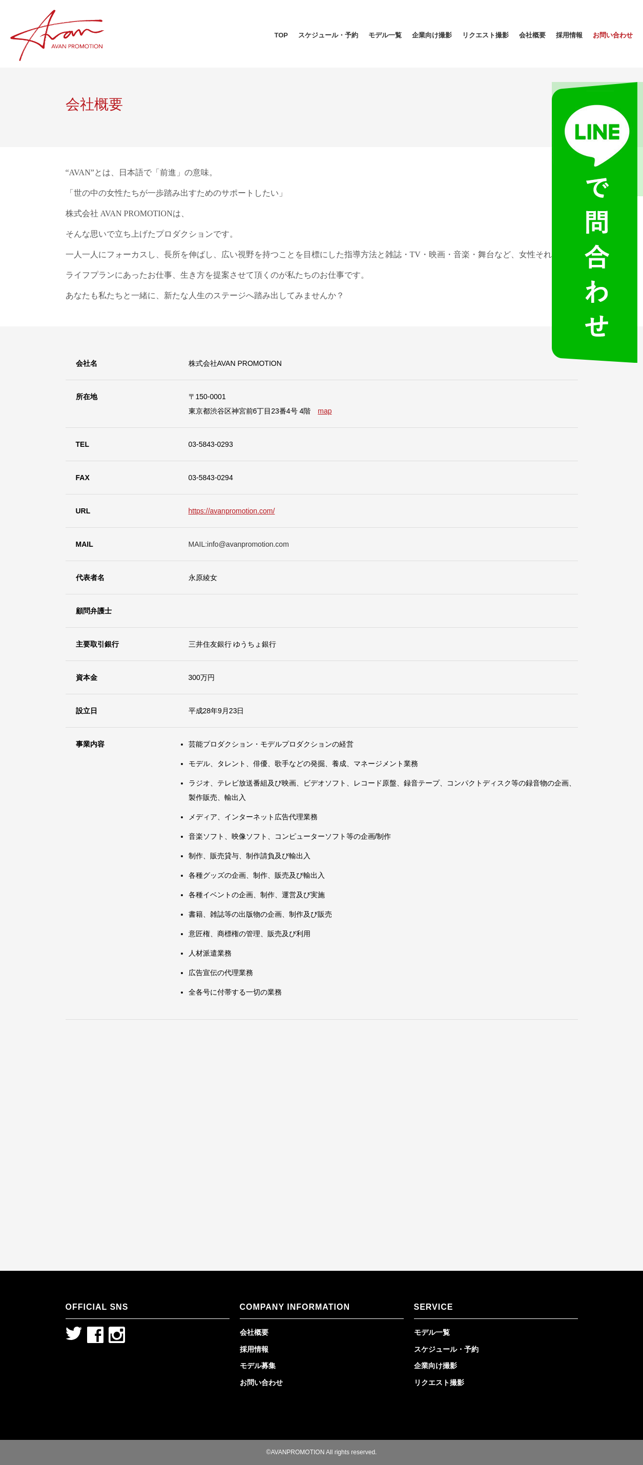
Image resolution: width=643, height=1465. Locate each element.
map (324, 411)
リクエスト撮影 (485, 35)
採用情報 (569, 35)
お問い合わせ (613, 35)
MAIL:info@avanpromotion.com (239, 544)
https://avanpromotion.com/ (232, 511)
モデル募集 (258, 1365)
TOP (281, 35)
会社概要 (532, 35)
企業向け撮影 (432, 35)
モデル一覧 (385, 35)
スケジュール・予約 (328, 35)
